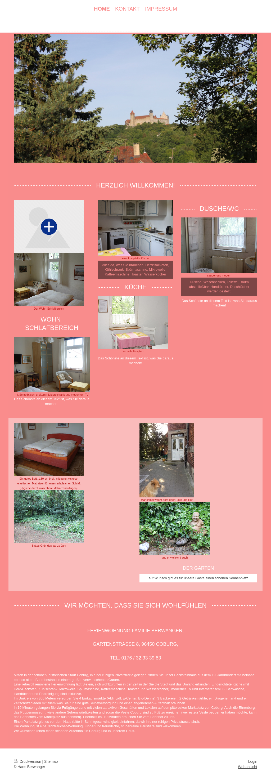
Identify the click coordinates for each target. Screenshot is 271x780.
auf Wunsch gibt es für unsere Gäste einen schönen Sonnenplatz (198, 578)
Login (252, 761)
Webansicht (247, 767)
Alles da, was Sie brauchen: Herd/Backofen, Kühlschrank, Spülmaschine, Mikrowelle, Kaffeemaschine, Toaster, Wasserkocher (135, 269)
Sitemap (51, 761)
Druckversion (28, 761)
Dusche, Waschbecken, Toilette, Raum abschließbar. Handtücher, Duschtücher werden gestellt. (219, 286)
